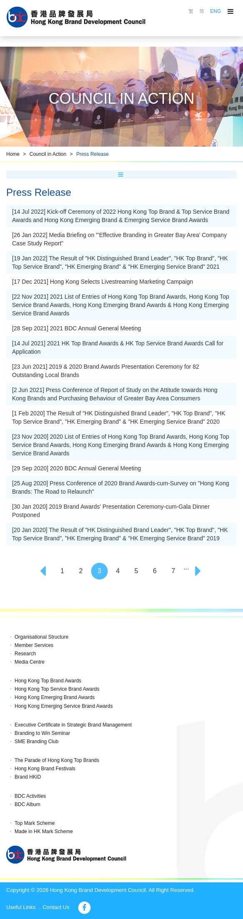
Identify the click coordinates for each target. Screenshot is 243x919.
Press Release (92, 154)
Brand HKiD (28, 777)
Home (13, 154)
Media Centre (30, 662)
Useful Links (21, 907)
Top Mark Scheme (35, 823)
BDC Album (27, 804)
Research (25, 654)
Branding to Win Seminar (42, 733)
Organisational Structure (41, 637)
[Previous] (43, 571)
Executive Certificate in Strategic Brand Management (73, 725)
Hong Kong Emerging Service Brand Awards (64, 706)
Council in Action (48, 154)
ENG (215, 11)
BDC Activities (30, 796)
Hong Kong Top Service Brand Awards (57, 689)
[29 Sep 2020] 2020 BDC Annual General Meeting (76, 468)
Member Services (34, 645)
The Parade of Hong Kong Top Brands (57, 760)
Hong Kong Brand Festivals (45, 769)
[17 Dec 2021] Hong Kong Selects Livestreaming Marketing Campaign (102, 281)
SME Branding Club (36, 741)
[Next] (199, 571)
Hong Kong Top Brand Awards (48, 681)
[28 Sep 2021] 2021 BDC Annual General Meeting (76, 328)
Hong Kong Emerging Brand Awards (55, 697)
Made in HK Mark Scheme (44, 831)
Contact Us (55, 907)
